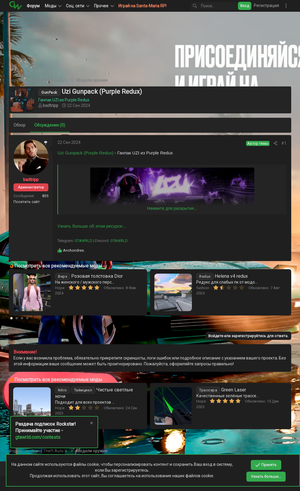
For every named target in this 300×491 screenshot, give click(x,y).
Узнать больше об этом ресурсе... (91, 226)
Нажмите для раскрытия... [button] (172, 208)
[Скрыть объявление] (91, 424)
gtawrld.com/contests (37, 437)
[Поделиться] (275, 143)
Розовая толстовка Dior (230, 276)
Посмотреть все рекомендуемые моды (58, 266)
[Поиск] (213, 6)
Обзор (19, 125)
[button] (77, 6)
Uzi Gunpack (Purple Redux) (85, 152)
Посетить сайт (26, 202)
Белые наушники (89, 390)
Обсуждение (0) (49, 125)
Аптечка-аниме (83, 276)
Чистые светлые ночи (241, 390)
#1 (284, 143)
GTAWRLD (83, 240)
